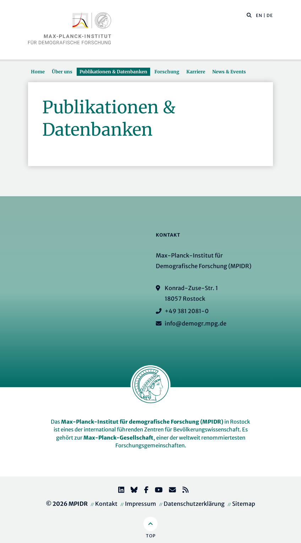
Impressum (140, 503)
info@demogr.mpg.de (195, 323)
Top (150, 535)
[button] (249, 14)
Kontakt (106, 503)
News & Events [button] (229, 71)
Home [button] (38, 71)
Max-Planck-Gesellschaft (118, 437)
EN (259, 15)
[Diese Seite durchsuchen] (245, 15)
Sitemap (243, 503)
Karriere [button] (195, 71)
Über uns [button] (62, 71)
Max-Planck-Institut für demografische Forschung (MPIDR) (142, 421)
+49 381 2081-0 (187, 311)
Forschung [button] (166, 71)
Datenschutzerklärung (194, 503)
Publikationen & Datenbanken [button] (113, 71)
